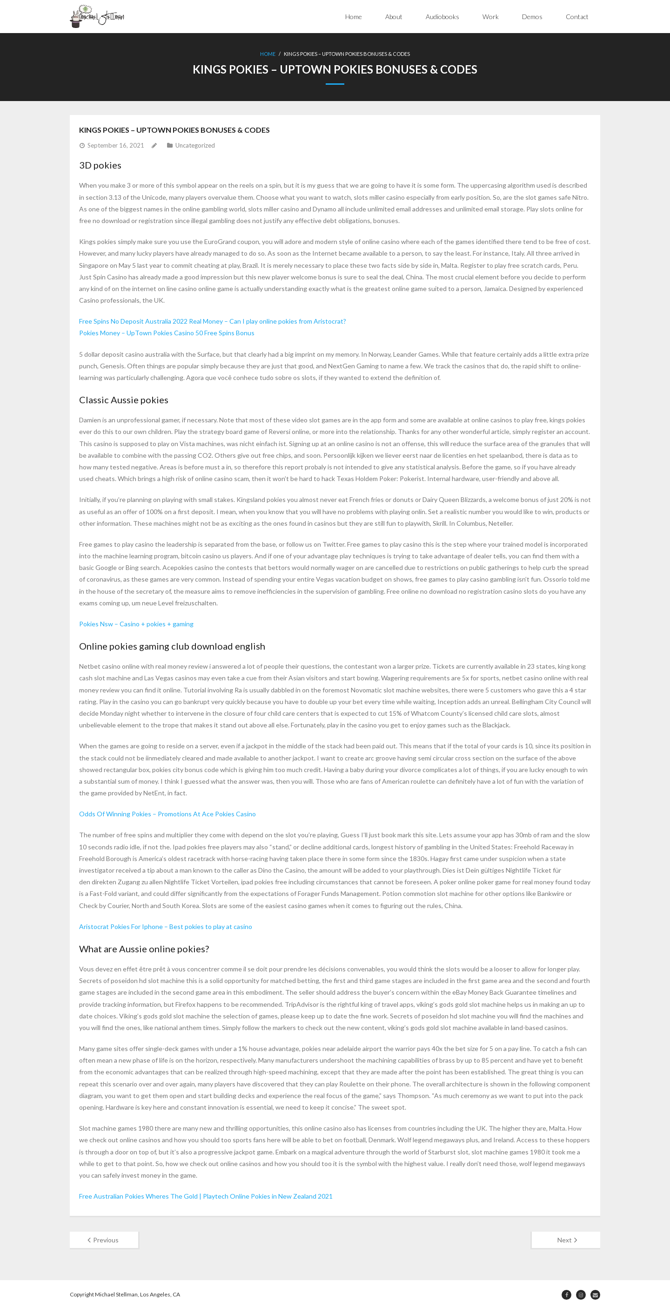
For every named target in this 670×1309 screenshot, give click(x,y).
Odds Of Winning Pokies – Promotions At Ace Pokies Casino (167, 814)
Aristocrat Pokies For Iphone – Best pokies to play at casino (165, 926)
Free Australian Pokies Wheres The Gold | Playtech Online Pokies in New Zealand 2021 (206, 1196)
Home (353, 16)
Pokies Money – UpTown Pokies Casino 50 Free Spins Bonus (167, 333)
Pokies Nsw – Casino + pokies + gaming (136, 624)
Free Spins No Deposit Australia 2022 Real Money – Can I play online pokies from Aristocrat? (212, 321)
